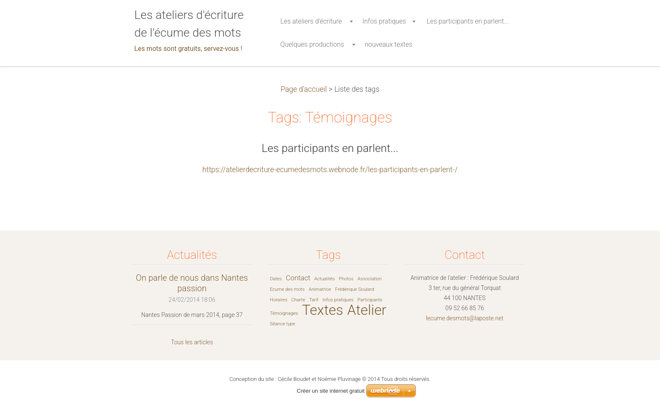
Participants (369, 300)
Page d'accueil (304, 89)
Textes (322, 310)
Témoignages (284, 313)
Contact (298, 278)
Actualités (324, 279)
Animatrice (320, 289)
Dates (276, 279)
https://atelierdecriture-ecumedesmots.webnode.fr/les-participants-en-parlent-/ (330, 169)
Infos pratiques (338, 300)
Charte (298, 300)
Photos (346, 279)
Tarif (313, 300)
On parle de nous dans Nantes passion (192, 283)
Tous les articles (192, 342)
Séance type (282, 324)
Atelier (366, 310)
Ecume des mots (287, 289)
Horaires (278, 300)
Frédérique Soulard (354, 289)
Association (369, 279)
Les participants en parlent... (330, 148)
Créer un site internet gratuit (331, 391)
